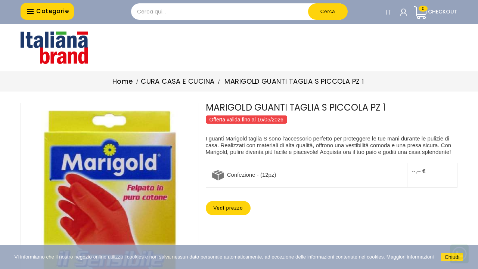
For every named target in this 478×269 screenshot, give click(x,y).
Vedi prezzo (228, 208)
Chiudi (452, 257)
